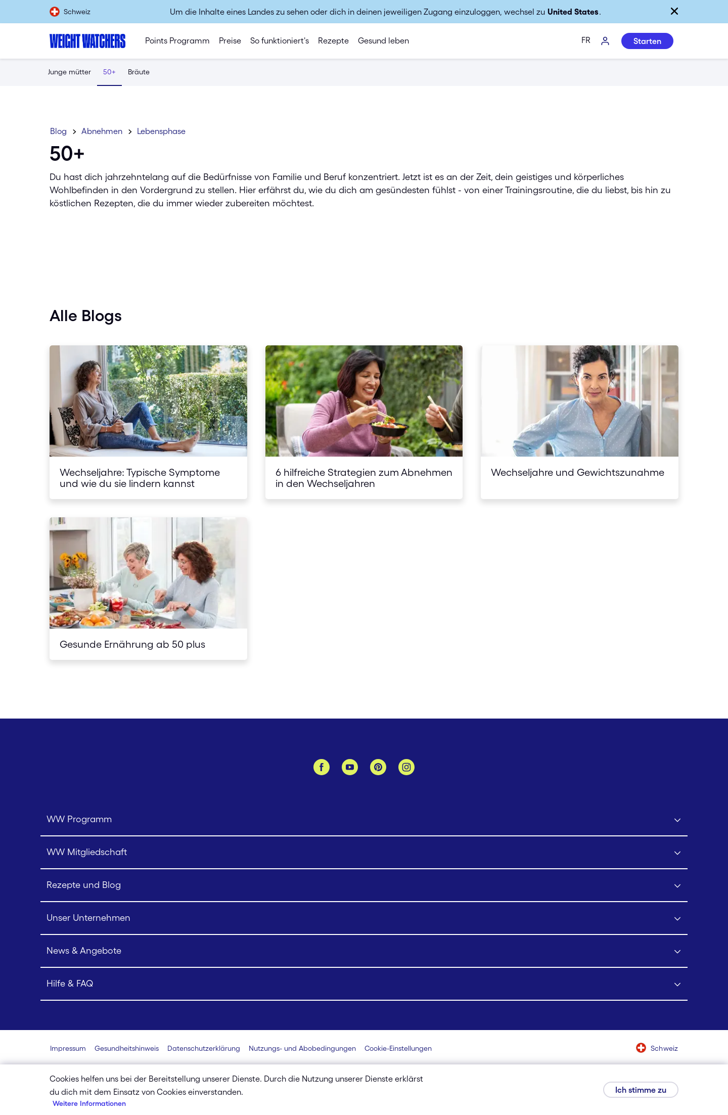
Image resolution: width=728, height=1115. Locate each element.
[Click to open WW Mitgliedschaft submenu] (364, 852)
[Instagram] (406, 767)
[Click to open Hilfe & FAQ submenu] (364, 984)
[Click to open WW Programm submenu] (364, 820)
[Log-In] (605, 41)
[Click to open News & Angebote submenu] (364, 951)
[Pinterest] (378, 767)
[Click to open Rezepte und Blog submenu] (364, 885)
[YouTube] (350, 767)
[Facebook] (321, 767)
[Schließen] (674, 11)
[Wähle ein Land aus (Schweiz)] (657, 1049)
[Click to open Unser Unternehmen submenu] (364, 918)
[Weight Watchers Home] (87, 41)
